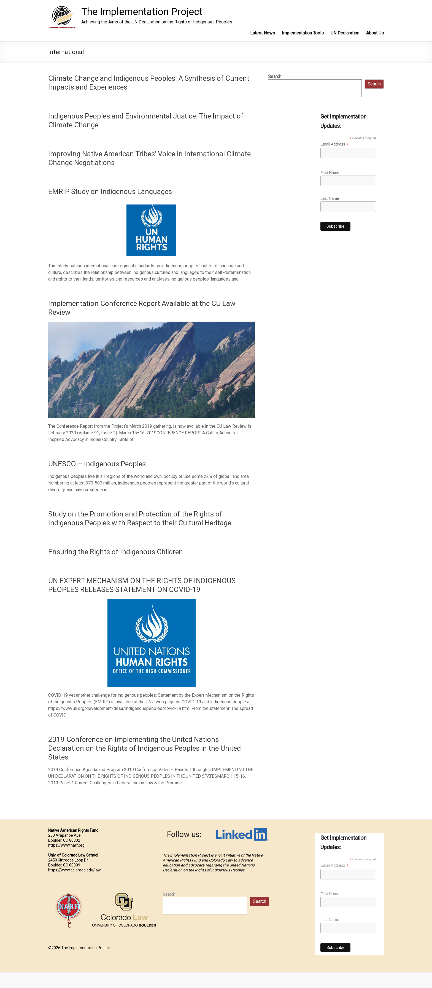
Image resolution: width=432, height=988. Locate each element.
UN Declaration (345, 33)
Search (274, 76)
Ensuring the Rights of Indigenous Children (115, 552)
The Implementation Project (141, 12)
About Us (375, 33)
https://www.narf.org (66, 845)
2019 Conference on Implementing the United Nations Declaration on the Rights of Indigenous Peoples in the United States (144, 748)
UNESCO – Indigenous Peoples (97, 464)
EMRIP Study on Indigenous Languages (110, 191)
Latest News (262, 33)
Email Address (334, 144)
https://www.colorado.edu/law (74, 870)
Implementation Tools (303, 33)
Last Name (329, 198)
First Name (329, 172)
